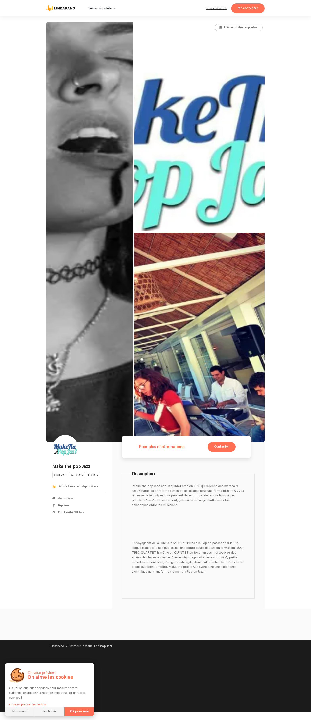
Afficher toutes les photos (240, 27)
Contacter (221, 446)
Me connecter (248, 8)
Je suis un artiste (216, 8)
